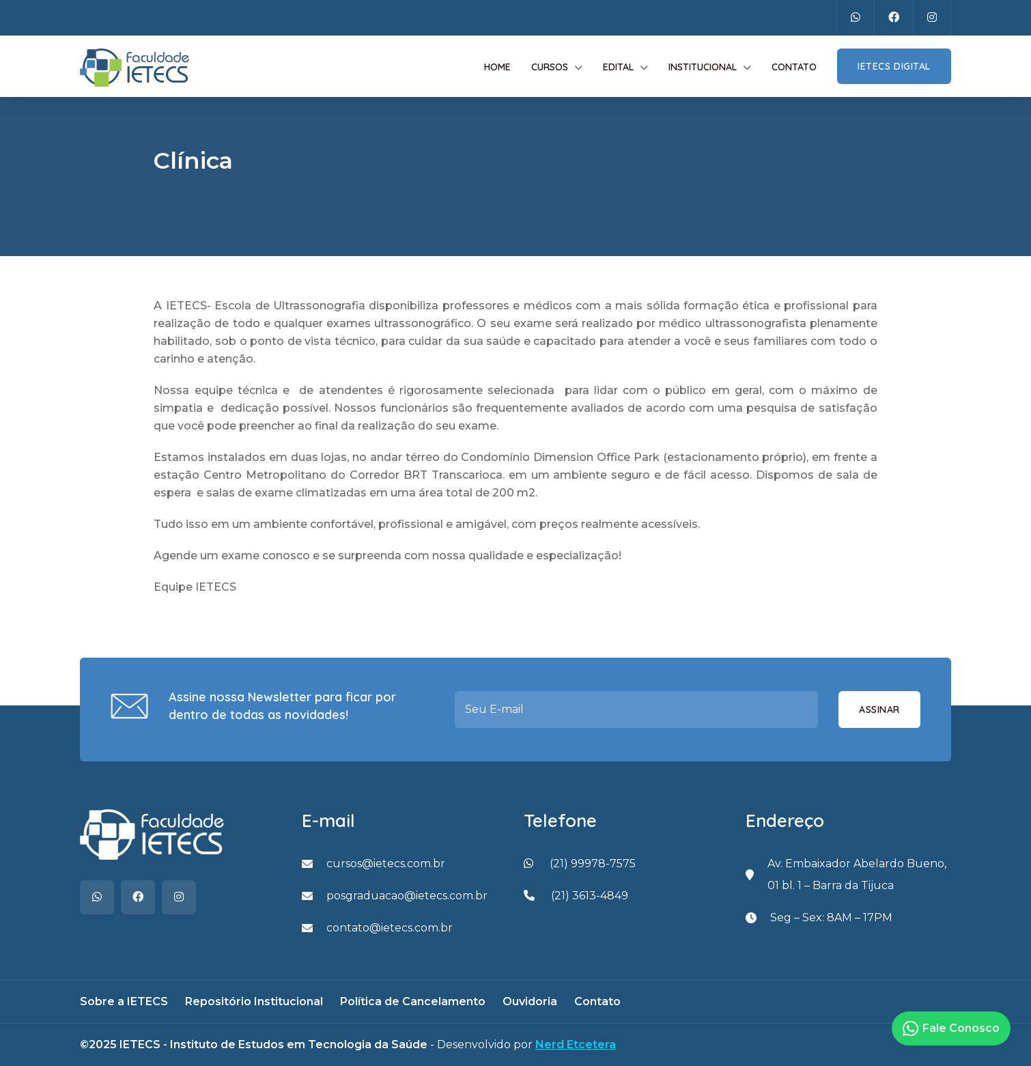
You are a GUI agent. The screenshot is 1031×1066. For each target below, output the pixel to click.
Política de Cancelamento (412, 1001)
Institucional (702, 67)
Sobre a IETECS (124, 1001)
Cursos (549, 67)
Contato (794, 67)
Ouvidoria (530, 1001)
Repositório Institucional (254, 1001)
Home (497, 67)
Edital (618, 67)
